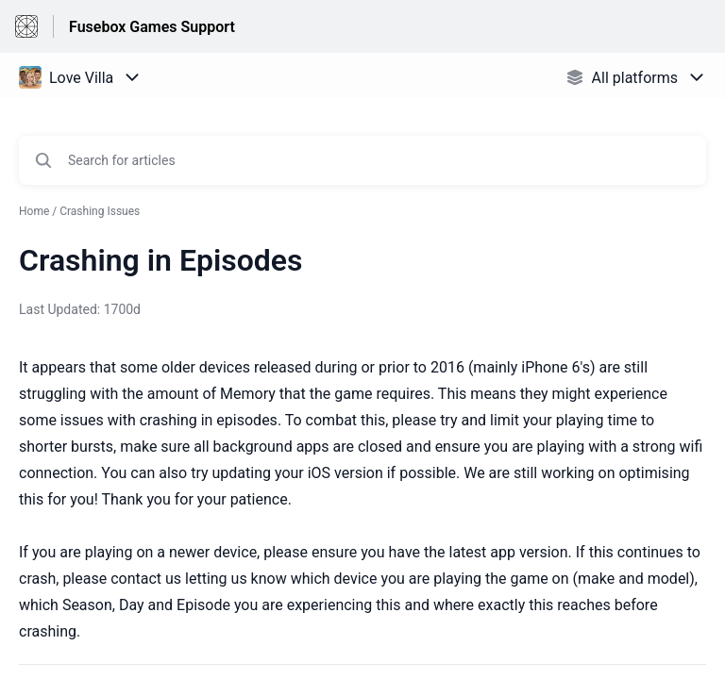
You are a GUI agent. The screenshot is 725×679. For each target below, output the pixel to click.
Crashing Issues (99, 211)
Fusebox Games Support (152, 27)
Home (34, 211)
